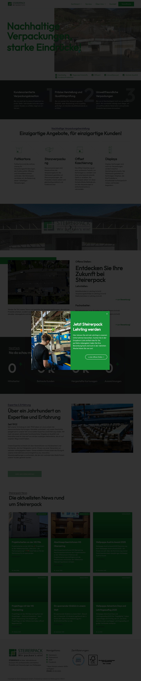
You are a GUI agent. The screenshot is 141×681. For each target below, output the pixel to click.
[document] (70, 340)
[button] (107, 314)
